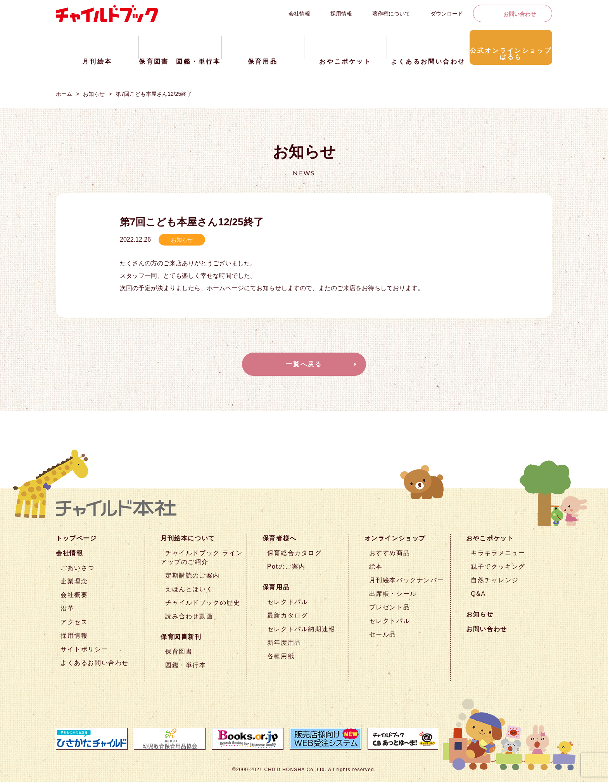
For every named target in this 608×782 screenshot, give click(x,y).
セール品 (382, 634)
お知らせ (94, 94)
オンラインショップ (395, 538)
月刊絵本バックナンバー (406, 580)
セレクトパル (287, 602)
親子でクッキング (498, 566)
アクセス (74, 622)
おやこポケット (490, 538)
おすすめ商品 (389, 553)
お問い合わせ (519, 14)
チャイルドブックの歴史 (202, 602)
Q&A (478, 593)
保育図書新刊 (181, 636)
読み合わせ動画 (189, 616)
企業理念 (74, 581)
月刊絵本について (188, 538)
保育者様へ (280, 538)
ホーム (64, 94)
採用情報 (341, 13)
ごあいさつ (77, 567)
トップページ (76, 538)
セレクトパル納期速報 (301, 629)
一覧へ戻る (304, 364)
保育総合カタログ (294, 553)
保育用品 (276, 587)
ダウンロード (446, 13)
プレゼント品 (389, 607)
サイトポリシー (84, 649)
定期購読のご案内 (192, 575)
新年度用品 (284, 642)
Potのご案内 (286, 566)
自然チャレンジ (494, 580)
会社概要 (74, 595)
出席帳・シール (393, 593)
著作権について (391, 13)
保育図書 (178, 651)
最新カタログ (287, 615)
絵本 (376, 566)
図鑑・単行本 (185, 665)
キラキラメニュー (498, 553)
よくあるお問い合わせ (94, 662)
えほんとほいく (189, 589)
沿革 (67, 608)
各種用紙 (280, 656)
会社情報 (299, 13)
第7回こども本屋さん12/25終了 (154, 94)
